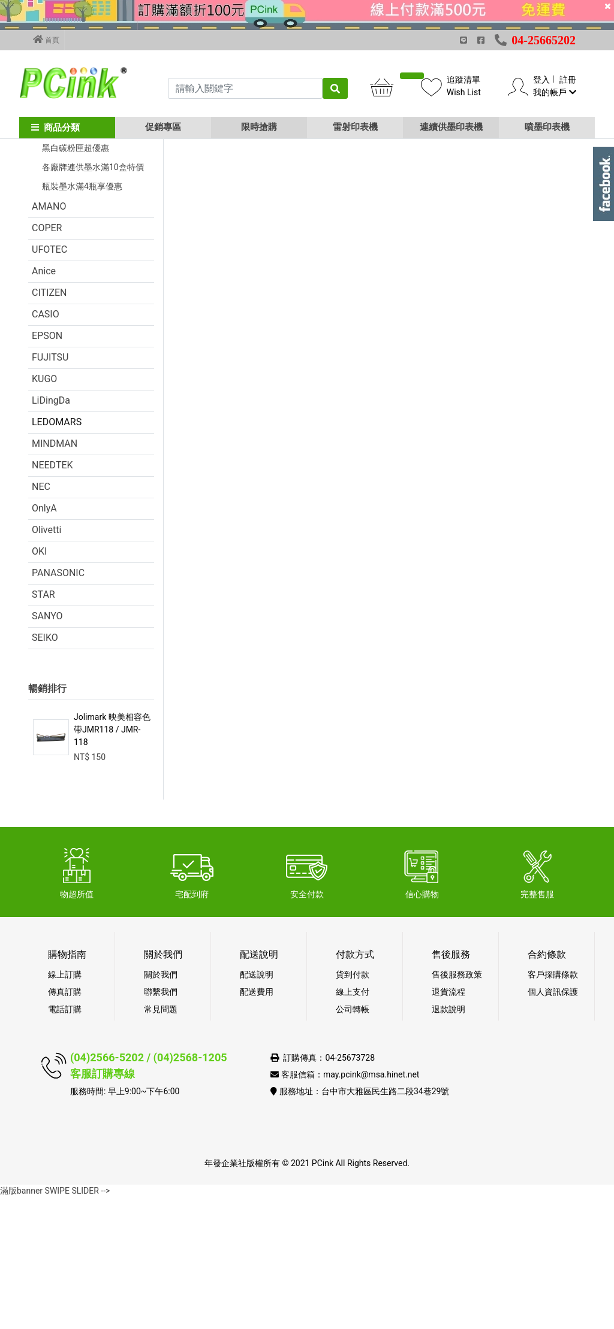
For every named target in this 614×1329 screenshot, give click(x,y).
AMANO (49, 338)
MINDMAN (54, 575)
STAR (43, 726)
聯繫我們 (160, 1123)
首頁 (46, 39)
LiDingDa (51, 532)
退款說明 (448, 1141)
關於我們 (160, 1106)
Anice (44, 402)
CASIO (45, 446)
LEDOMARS (57, 553)
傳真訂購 (65, 1123)
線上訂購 (65, 1106)
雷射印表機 (355, 127)
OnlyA (44, 640)
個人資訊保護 (553, 1123)
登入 (541, 79)
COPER (47, 359)
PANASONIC (58, 704)
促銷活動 (51, 222)
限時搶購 (259, 127)
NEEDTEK (52, 597)
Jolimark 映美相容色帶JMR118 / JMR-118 (112, 861)
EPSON (47, 467)
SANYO (47, 747)
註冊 (567, 79)
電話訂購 (65, 1141)
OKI (39, 683)
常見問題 (160, 1141)
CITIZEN (49, 424)
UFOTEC (49, 381)
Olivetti (46, 661)
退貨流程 (448, 1123)
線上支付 (352, 1123)
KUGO (44, 510)
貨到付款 (352, 1106)
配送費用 (256, 1123)
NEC (41, 618)
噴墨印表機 (547, 127)
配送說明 (256, 1106)
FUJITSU (50, 489)
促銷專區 (163, 127)
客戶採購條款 (553, 1106)
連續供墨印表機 (451, 127)
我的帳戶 (554, 92)
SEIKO (45, 769)
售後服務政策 (457, 1106)
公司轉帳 (352, 1141)
